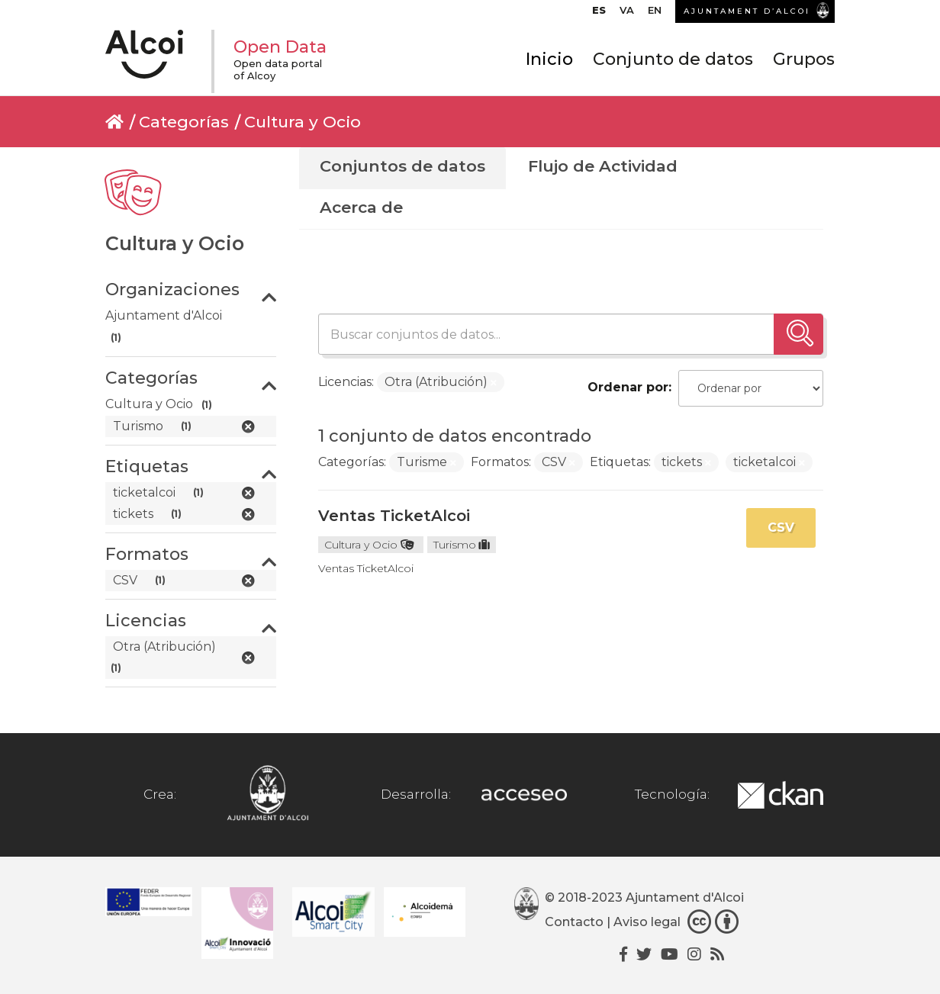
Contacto (574, 922)
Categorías (184, 121)
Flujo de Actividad (603, 165)
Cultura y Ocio (302, 121)
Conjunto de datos (673, 59)
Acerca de (361, 207)
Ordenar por (628, 387)
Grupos (804, 59)
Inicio (549, 59)
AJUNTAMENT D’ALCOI (747, 11)
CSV (781, 527)
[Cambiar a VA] (627, 13)
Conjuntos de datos (402, 165)
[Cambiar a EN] (655, 13)
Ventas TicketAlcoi (394, 516)
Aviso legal (647, 922)
